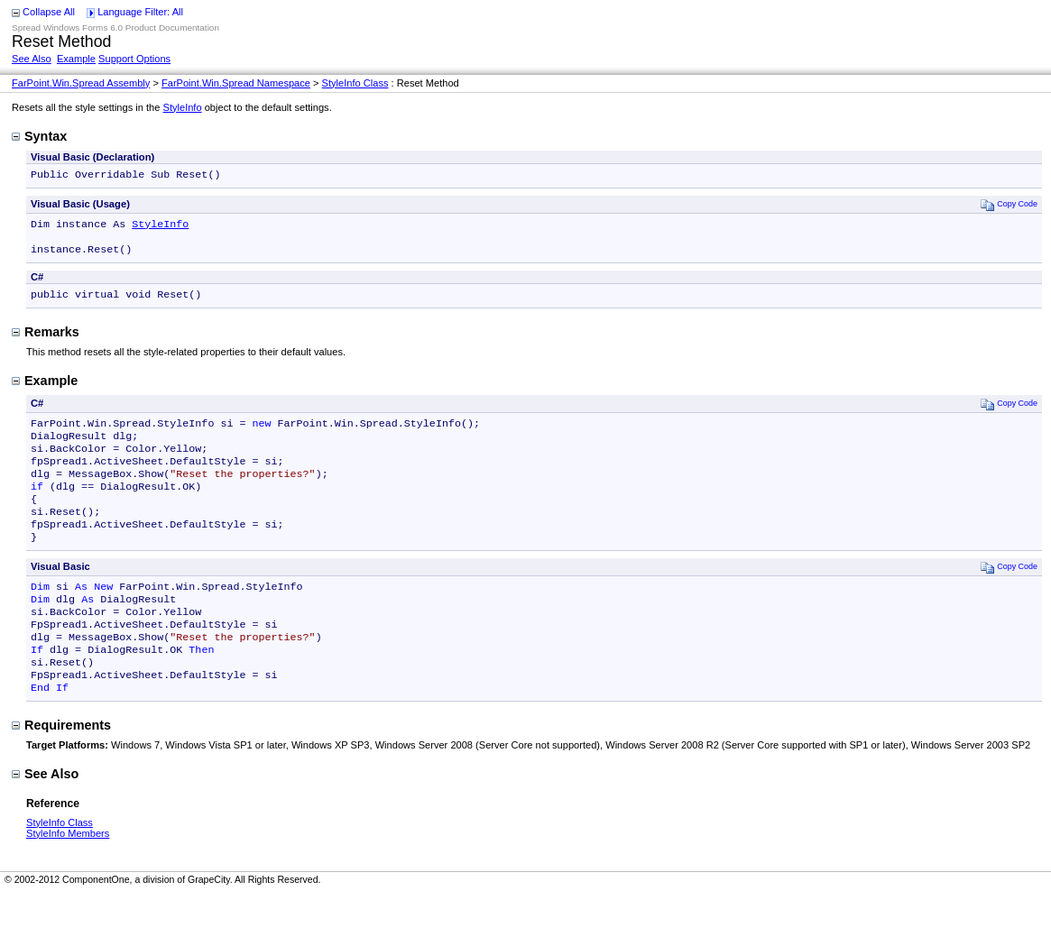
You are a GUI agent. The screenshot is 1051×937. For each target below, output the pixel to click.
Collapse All (49, 11)
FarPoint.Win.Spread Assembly (81, 83)
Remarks (45, 341)
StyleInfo (182, 107)
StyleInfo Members (67, 876)
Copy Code (1009, 206)
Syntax (39, 136)
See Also (31, 58)
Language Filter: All (140, 11)
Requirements (61, 768)
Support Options (134, 58)
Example (76, 58)
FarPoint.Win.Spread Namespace (235, 83)
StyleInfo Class (355, 83)
